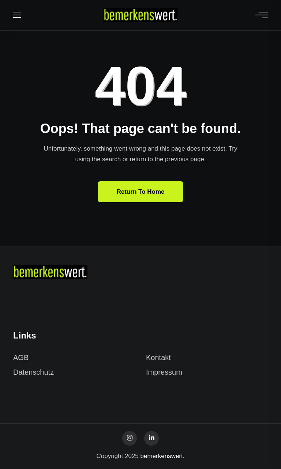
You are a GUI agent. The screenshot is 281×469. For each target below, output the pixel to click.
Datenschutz (33, 372)
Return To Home (141, 191)
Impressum (164, 372)
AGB (21, 357)
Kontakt (158, 357)
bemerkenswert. (162, 456)
